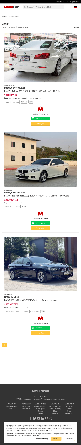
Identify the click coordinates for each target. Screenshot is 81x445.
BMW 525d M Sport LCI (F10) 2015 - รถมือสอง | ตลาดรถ (30, 300)
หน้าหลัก (4, 16)
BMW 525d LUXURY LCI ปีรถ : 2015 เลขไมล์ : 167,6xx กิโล (32, 90)
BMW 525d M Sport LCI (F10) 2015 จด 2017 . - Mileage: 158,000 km (36, 195)
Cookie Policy (48, 430)
